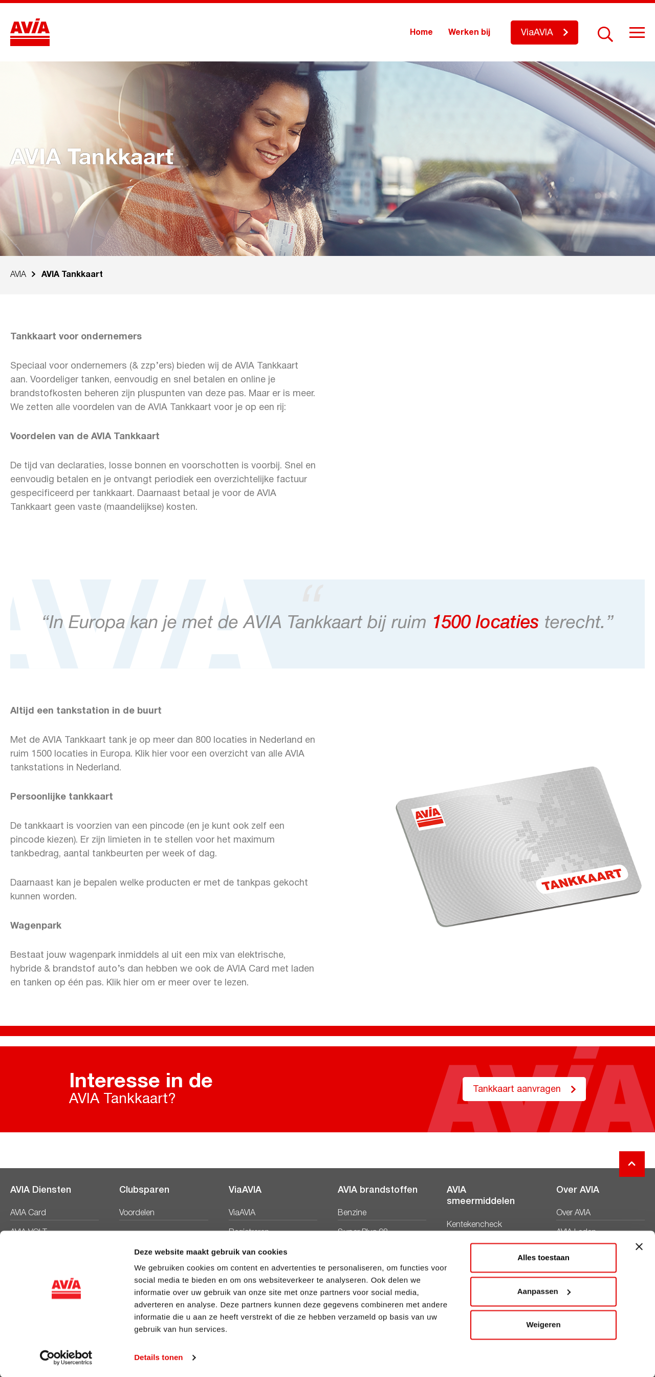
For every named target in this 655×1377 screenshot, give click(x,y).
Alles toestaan (543, 1257)
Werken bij (469, 32)
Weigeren (543, 1324)
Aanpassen (544, 1290)
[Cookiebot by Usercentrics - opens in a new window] (66, 1357)
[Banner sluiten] (639, 1246)
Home (421, 32)
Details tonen (158, 1356)
